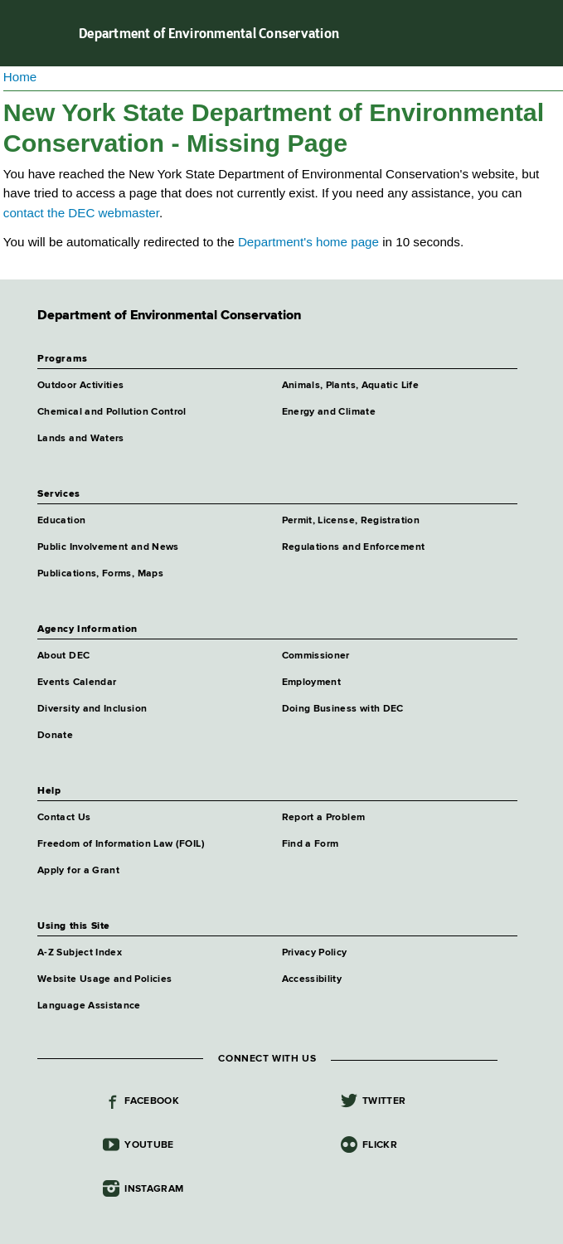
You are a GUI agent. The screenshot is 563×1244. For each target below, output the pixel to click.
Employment (312, 683)
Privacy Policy (314, 953)
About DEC (63, 656)
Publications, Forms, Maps (100, 574)
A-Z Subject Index (79, 953)
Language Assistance (89, 1006)
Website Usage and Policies (104, 979)
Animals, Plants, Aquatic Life (350, 386)
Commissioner (316, 656)
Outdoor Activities (80, 386)
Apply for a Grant (78, 871)
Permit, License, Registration (351, 521)
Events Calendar (76, 683)
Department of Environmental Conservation (209, 33)
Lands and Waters (80, 439)
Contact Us (64, 818)
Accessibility (312, 979)
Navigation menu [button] (27, 33)
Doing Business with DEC (343, 709)
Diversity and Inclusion (92, 709)
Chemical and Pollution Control (112, 412)
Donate (55, 736)
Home (20, 77)
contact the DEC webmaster (81, 213)
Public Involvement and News (108, 547)
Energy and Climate (329, 412)
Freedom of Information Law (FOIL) (121, 844)
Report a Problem (324, 818)
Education (61, 521)
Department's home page (308, 242)
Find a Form (310, 844)
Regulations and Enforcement (353, 547)
